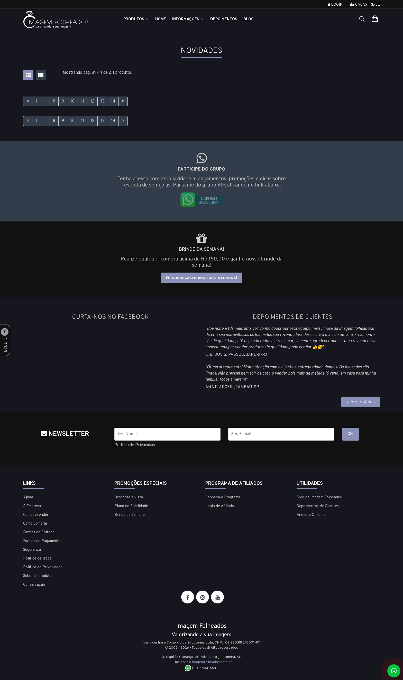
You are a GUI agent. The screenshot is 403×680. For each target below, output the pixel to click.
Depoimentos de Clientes (318, 506)
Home (160, 19)
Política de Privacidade (135, 445)
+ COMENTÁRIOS (360, 402)
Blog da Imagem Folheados (319, 497)
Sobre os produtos (38, 576)
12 (92, 101)
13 (103, 101)
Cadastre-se (365, 4)
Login (335, 4)
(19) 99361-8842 (201, 668)
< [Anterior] (27, 101)
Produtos (136, 19)
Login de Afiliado (219, 506)
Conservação (34, 584)
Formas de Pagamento (42, 541)
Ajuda (28, 497)
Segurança (32, 549)
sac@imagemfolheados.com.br (207, 662)
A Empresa (32, 506)
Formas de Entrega (38, 532)
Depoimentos (223, 19)
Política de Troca (37, 558)
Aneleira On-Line (311, 515)
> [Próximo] (123, 101)
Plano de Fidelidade (131, 506)
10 (72, 101)
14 (113, 101)
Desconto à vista (128, 497)
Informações (188, 19)
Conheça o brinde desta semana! (201, 277)
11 (82, 101)
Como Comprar (35, 523)
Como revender (35, 515)
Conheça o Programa (222, 497)
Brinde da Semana (129, 515)
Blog (248, 19)
